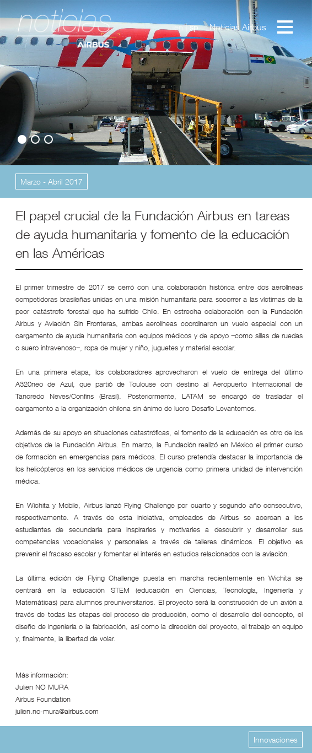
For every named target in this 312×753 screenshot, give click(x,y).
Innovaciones (276, 739)
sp (194, 27)
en (178, 27)
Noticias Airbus (237, 27)
